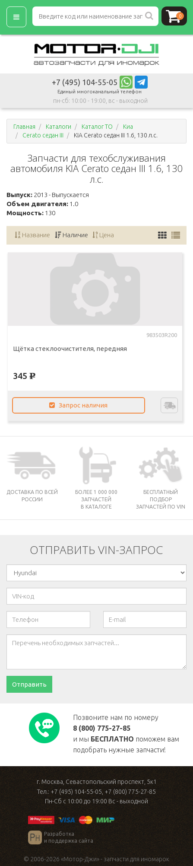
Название (32, 235)
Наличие (71, 235)
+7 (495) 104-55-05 (84, 82)
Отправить (29, 684)
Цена (103, 235)
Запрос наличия (78, 405)
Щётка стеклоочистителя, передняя (70, 348)
